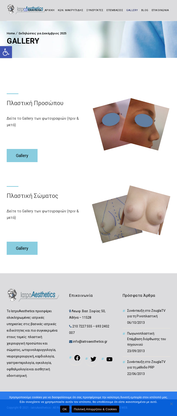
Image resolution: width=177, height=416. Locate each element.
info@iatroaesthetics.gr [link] (89, 341)
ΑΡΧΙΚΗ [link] (50, 10)
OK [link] (64, 409)
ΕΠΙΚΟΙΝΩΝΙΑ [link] (160, 10)
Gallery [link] (22, 155)
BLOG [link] (144, 10)
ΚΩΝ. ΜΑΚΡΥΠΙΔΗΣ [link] (70, 10)
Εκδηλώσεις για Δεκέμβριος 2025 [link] (42, 33)
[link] (6, 52)
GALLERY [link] (132, 10)
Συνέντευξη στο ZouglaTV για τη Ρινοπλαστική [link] (146, 313)
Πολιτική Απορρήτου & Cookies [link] (95, 409)
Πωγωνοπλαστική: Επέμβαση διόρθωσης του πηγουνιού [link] (146, 339)
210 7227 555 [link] (82, 326)
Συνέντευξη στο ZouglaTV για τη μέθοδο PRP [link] (146, 364)
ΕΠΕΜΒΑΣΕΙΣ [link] (114, 10)
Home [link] (11, 33)
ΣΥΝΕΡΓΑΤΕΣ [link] (94, 10)
